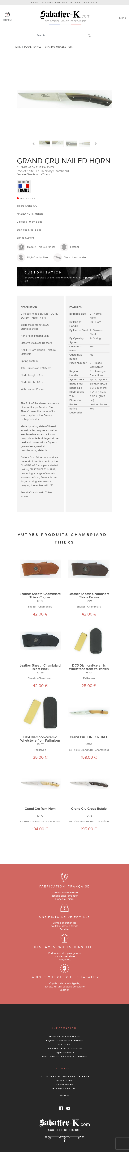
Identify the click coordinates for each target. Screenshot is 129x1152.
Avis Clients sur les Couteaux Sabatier (64, 1056)
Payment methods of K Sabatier (64, 1040)
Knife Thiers (39, 317)
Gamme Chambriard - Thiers (33, 174)
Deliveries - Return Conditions (64, 1048)
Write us (64, 1095)
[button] (33, 143)
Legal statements (64, 1052)
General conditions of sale (64, 1036)
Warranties (64, 1044)
